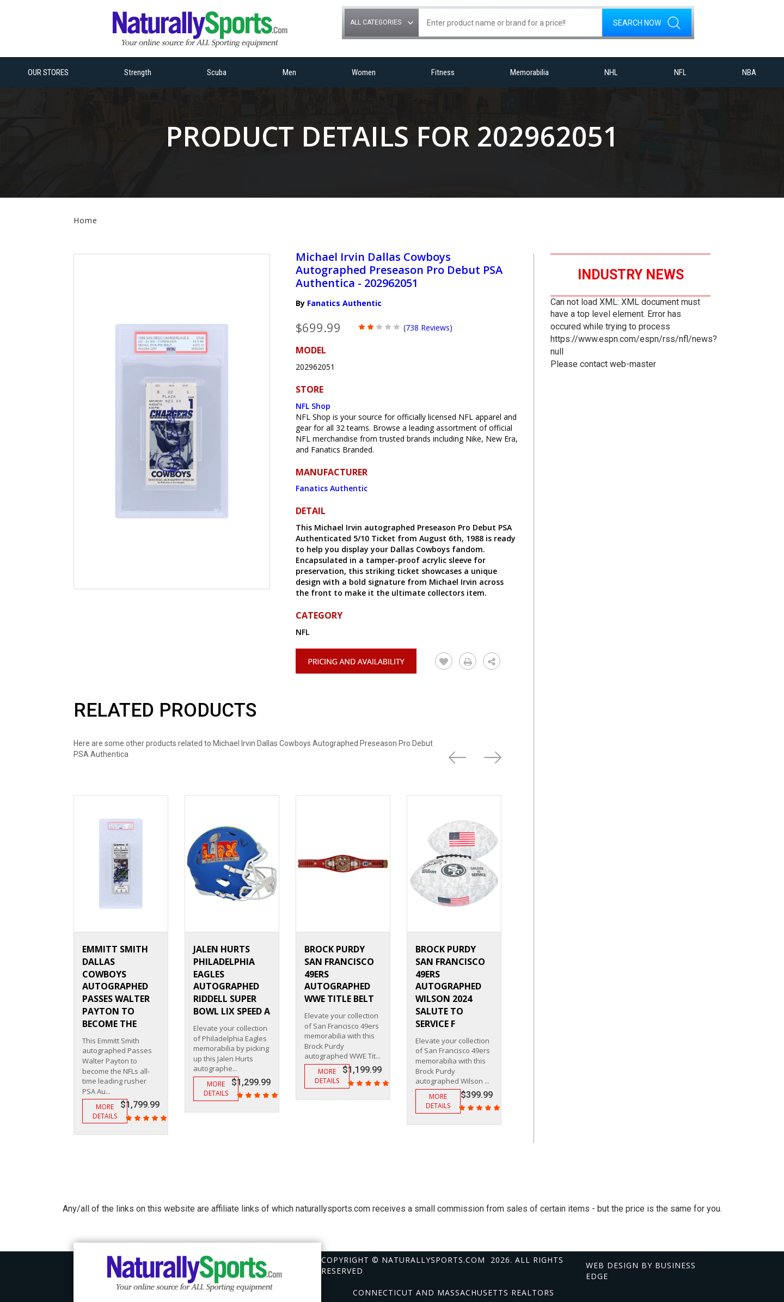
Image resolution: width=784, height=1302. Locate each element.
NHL (611, 72)
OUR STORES (48, 72)
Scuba (216, 72)
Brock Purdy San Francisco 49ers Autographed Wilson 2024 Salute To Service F (450, 986)
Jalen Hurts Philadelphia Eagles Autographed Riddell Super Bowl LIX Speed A (231, 980)
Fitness (443, 72)
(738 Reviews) (427, 327)
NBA (749, 72)
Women (364, 72)
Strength (137, 72)
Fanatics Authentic (344, 303)
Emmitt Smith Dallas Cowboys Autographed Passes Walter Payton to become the (116, 986)
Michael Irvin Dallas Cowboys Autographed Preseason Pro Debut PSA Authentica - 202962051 (399, 269)
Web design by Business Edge (641, 1270)
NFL (680, 72)
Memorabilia (529, 72)
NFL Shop (313, 406)
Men (289, 72)
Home (85, 220)
